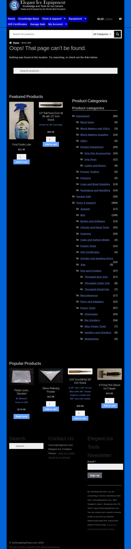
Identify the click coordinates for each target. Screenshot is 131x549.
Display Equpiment (91, 146)
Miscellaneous (89, 295)
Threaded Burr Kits (96, 276)
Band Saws (87, 122)
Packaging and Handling (95, 190)
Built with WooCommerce (44, 546)
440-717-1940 (67, 453)
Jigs (82, 264)
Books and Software (92, 221)
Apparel (85, 208)
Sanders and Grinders (97, 332)
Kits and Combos (90, 270)
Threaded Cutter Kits (97, 283)
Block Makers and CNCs (95, 128)
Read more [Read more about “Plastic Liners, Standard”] (21, 416)
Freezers (85, 178)
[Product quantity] (21, 156)
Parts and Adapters (92, 301)
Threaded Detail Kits (96, 289)
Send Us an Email (59, 457)
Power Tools (87, 307)
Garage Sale (37, 24)
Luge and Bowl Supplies (95, 184)
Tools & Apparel (51, 18)
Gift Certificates (17, 24)
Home (11, 18)
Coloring (85, 233)
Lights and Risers (95, 165)
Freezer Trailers (89, 171)
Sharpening (91, 338)
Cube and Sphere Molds (95, 239)
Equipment (75, 18)
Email (92, 461)
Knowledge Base (28, 18)
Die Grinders (92, 320)
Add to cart (21, 162)
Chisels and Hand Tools (94, 227)
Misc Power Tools (95, 326)
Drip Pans (90, 159)
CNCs (83, 140)
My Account (55, 24)
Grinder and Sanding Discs (96, 258)
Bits (82, 215)
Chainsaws (91, 314)
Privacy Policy (18, 546)
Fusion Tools (88, 245)
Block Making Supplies (94, 134)
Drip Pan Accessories (97, 153)
